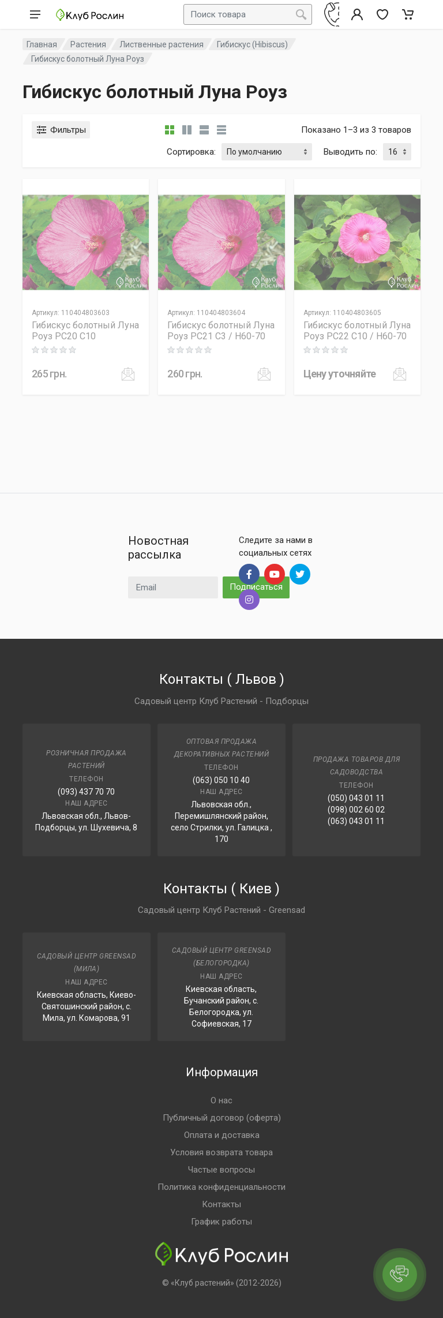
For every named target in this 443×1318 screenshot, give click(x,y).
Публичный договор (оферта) (222, 1118)
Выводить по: (350, 152)
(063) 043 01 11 (356, 821)
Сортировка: (191, 152)
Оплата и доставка (222, 1135)
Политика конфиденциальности (221, 1187)
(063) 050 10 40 (221, 780)
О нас (221, 1100)
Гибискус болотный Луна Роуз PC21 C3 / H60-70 (221, 331)
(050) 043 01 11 (356, 798)
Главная (42, 44)
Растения (88, 44)
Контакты (221, 1204)
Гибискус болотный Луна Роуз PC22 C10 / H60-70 (357, 331)
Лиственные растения (161, 44)
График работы (221, 1221)
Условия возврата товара (221, 1152)
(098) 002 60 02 (356, 809)
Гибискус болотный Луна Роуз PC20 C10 (85, 331)
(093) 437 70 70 (86, 791)
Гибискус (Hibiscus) (252, 44)
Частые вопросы (221, 1170)
